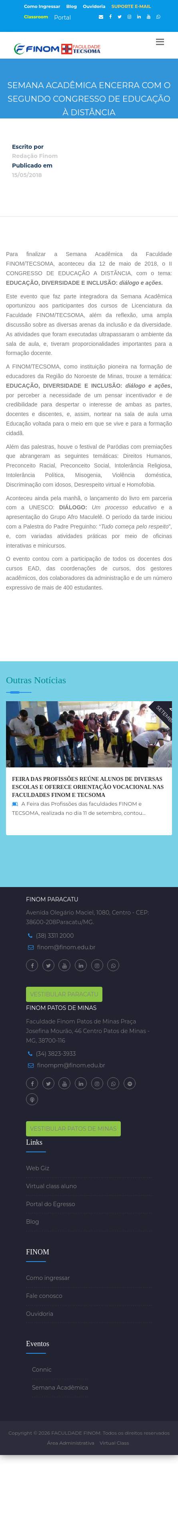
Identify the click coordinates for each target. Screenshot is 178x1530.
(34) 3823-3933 (56, 1053)
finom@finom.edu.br (66, 947)
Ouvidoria (94, 6)
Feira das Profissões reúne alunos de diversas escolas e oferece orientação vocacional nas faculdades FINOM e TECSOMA (88, 787)
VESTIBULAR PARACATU (64, 994)
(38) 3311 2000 (55, 935)
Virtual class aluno (51, 1186)
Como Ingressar (42, 6)
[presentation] (8, 765)
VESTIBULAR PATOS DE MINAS (73, 1128)
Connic (42, 1369)
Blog (71, 6)
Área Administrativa (70, 1443)
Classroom (36, 17)
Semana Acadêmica (60, 1387)
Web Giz (37, 1168)
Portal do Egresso (50, 1204)
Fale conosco (44, 1295)
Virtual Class (114, 1443)
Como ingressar (48, 1278)
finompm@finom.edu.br (71, 1065)
